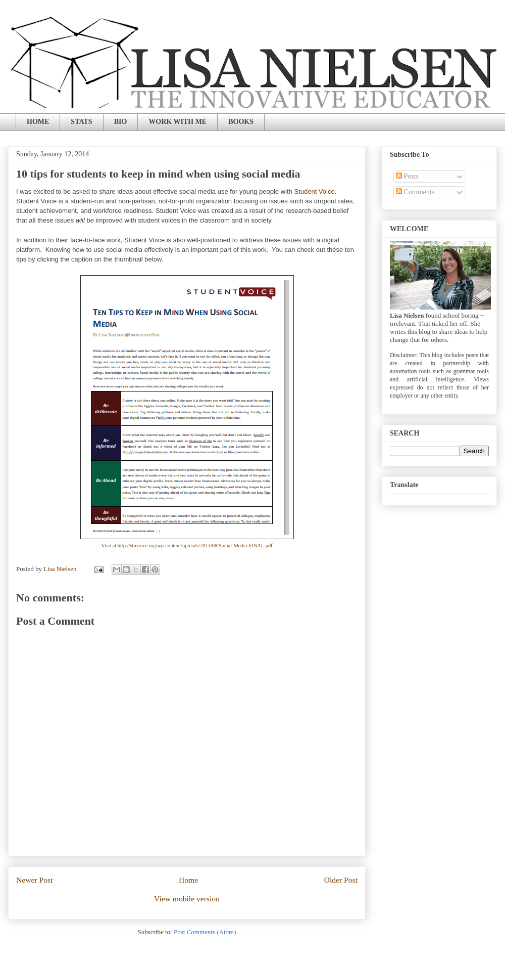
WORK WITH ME (177, 121)
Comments (415, 192)
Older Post (341, 880)
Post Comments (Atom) (205, 932)
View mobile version (187, 898)
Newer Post (34, 880)
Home (188, 880)
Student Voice (314, 191)
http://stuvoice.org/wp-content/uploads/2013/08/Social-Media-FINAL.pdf (195, 545)
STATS (81, 121)
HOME (38, 121)
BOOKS (241, 121)
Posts (407, 176)
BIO (120, 121)
